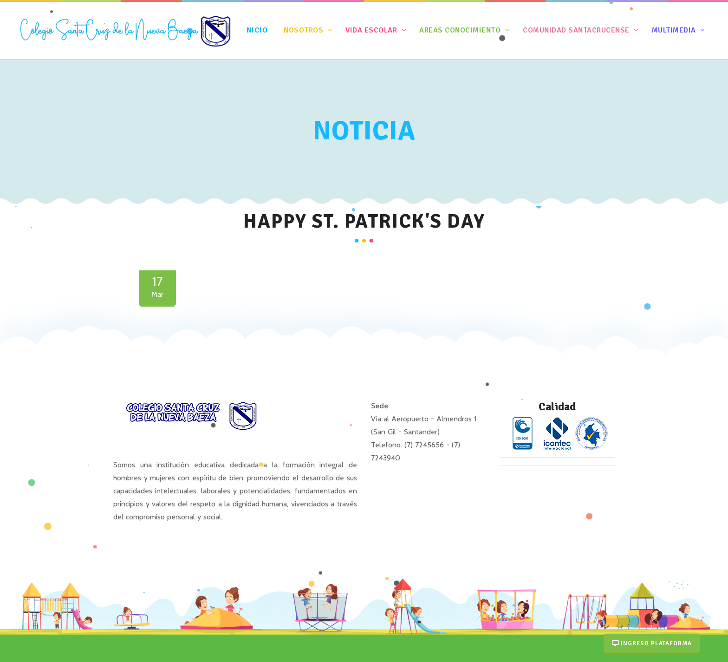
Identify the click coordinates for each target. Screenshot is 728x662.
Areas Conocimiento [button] (460, 29)
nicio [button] (258, 29)
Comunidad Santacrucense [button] (576, 29)
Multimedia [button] (674, 29)
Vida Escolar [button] (371, 29)
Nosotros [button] (303, 29)
